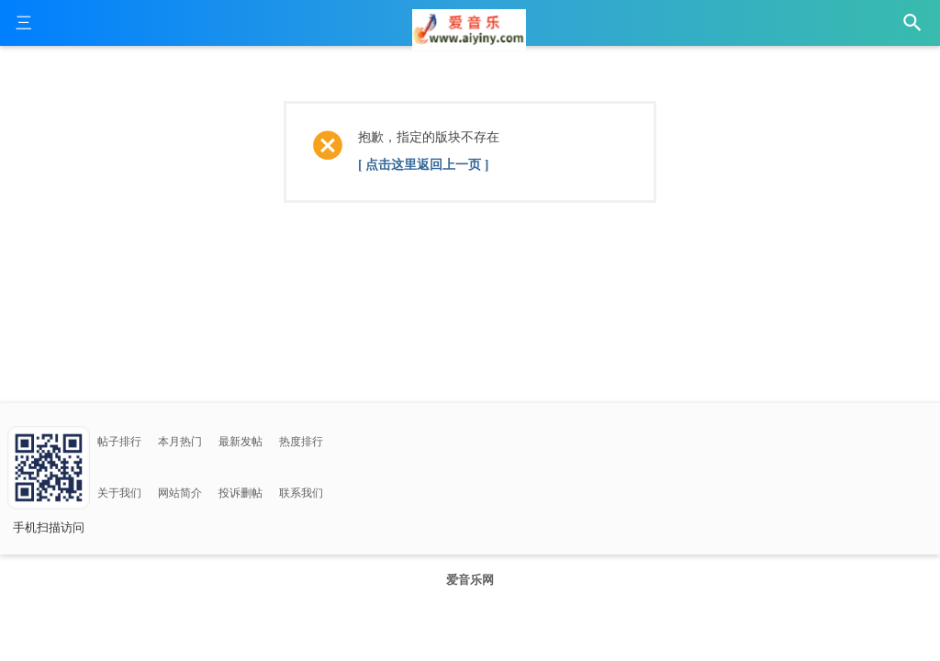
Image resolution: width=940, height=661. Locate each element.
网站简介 (180, 493)
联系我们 (301, 493)
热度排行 (301, 441)
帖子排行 (119, 441)
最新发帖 (240, 441)
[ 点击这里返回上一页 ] (423, 165)
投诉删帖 (240, 493)
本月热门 (180, 441)
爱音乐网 (470, 580)
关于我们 (119, 493)
